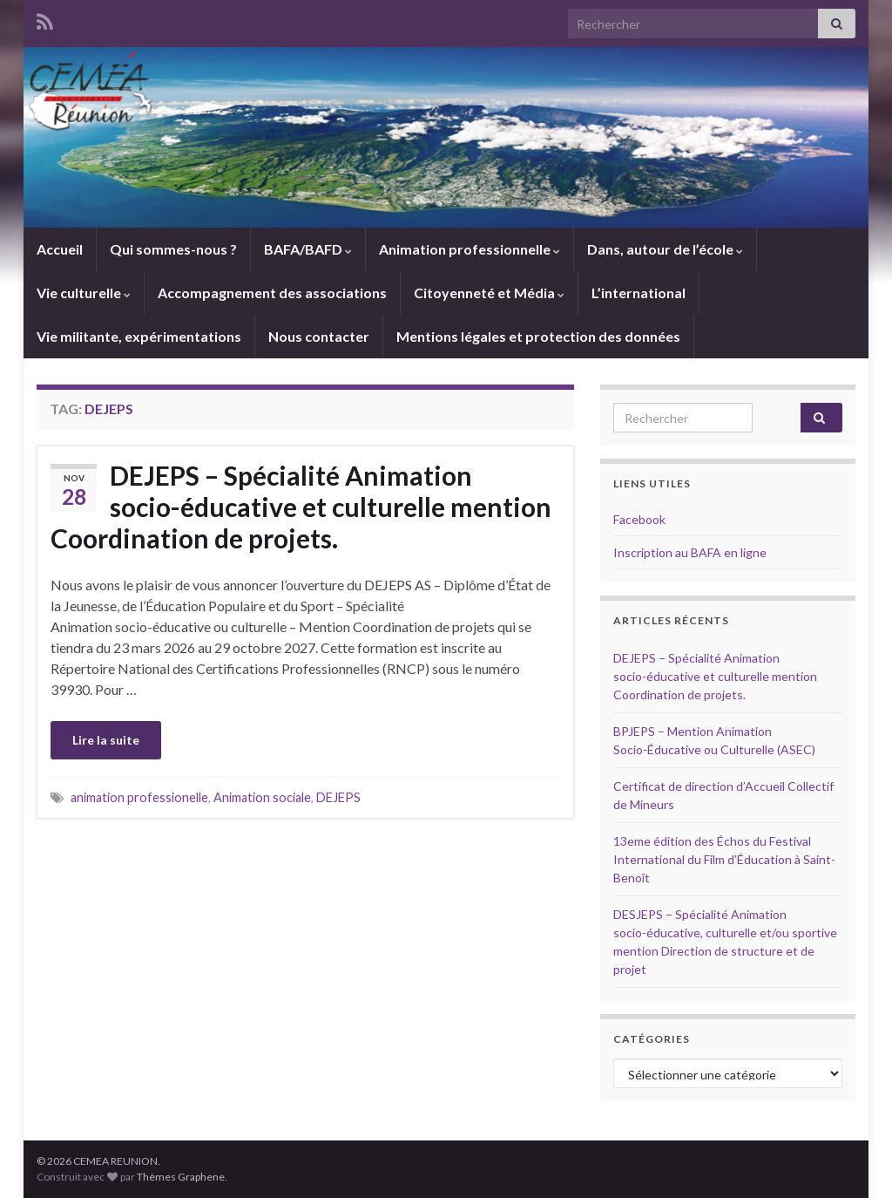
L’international (638, 292)
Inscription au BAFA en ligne (690, 552)
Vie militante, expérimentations (139, 336)
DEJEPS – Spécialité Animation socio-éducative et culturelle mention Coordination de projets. (301, 506)
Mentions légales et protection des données (538, 336)
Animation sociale (262, 797)
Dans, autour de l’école (665, 249)
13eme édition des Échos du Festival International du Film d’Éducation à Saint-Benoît (724, 859)
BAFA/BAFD (308, 249)
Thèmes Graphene (181, 1176)
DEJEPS (338, 797)
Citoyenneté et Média (489, 292)
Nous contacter (318, 336)
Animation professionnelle (469, 249)
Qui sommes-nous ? (173, 249)
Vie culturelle (84, 292)
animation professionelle (139, 797)
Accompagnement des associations (272, 292)
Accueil (60, 249)
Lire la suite (105, 739)
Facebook (639, 519)
